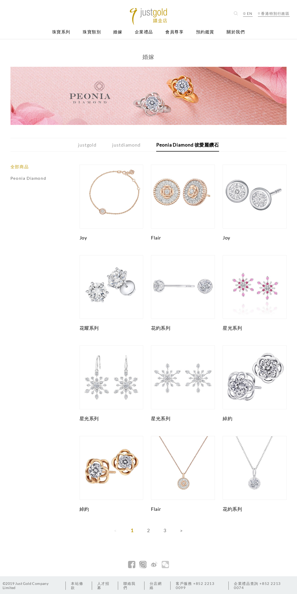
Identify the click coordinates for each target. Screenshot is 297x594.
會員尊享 (174, 32)
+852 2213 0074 (257, 585)
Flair (156, 238)
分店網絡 (156, 585)
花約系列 (160, 328)
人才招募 (103, 585)
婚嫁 (117, 32)
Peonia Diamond (28, 178)
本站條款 (77, 585)
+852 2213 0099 (195, 585)
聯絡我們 (129, 585)
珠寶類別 (92, 32)
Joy (83, 238)
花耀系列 (89, 328)
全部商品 (19, 166)
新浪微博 (154, 564)
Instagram (143, 564)
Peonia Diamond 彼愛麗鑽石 (187, 145)
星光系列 (232, 328)
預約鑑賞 (205, 32)
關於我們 (236, 32)
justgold (87, 145)
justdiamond (126, 145)
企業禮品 (144, 32)
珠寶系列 (61, 32)
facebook (131, 564)
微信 (165, 564)
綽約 (227, 418)
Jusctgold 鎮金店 (148, 16)
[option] (148, 96)
